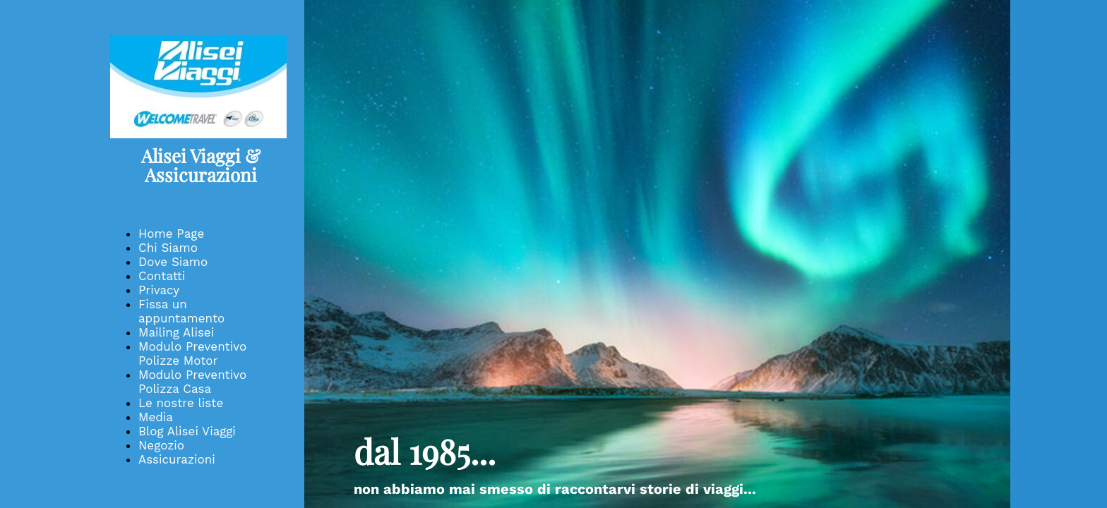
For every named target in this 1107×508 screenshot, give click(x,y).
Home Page (171, 233)
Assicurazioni (176, 459)
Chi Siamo (168, 248)
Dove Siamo (173, 262)
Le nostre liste (180, 403)
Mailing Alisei (176, 332)
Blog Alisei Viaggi (187, 431)
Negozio (161, 445)
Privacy (158, 290)
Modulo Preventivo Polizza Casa (192, 382)
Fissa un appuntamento (181, 311)
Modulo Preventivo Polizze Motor (192, 353)
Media (155, 417)
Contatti (161, 276)
